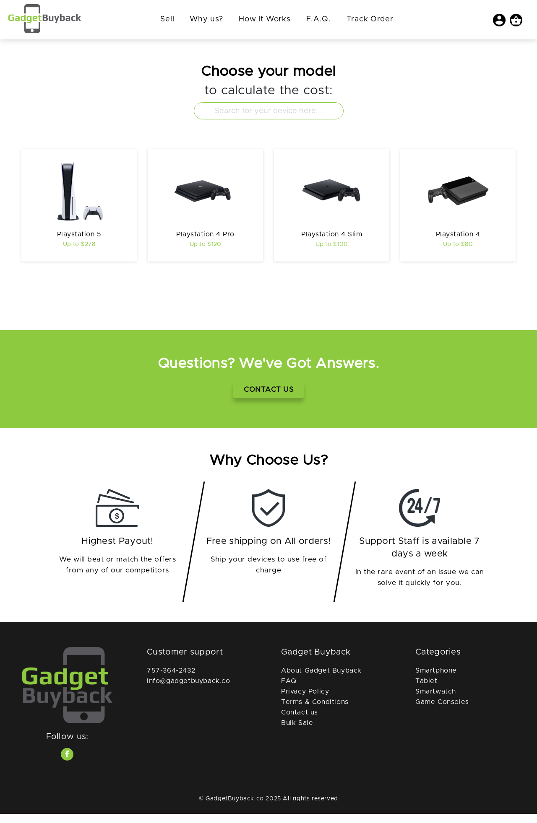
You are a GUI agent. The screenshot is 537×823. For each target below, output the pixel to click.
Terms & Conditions (315, 711)
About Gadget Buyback (321, 680)
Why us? (206, 19)
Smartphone (436, 680)
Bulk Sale (297, 732)
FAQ (289, 690)
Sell (167, 19)
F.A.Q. (318, 19)
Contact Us (268, 398)
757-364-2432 (171, 680)
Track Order (370, 19)
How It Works (264, 19)
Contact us (299, 722)
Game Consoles (442, 711)
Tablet (426, 690)
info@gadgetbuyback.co (188, 690)
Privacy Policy (305, 701)
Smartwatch (435, 701)
